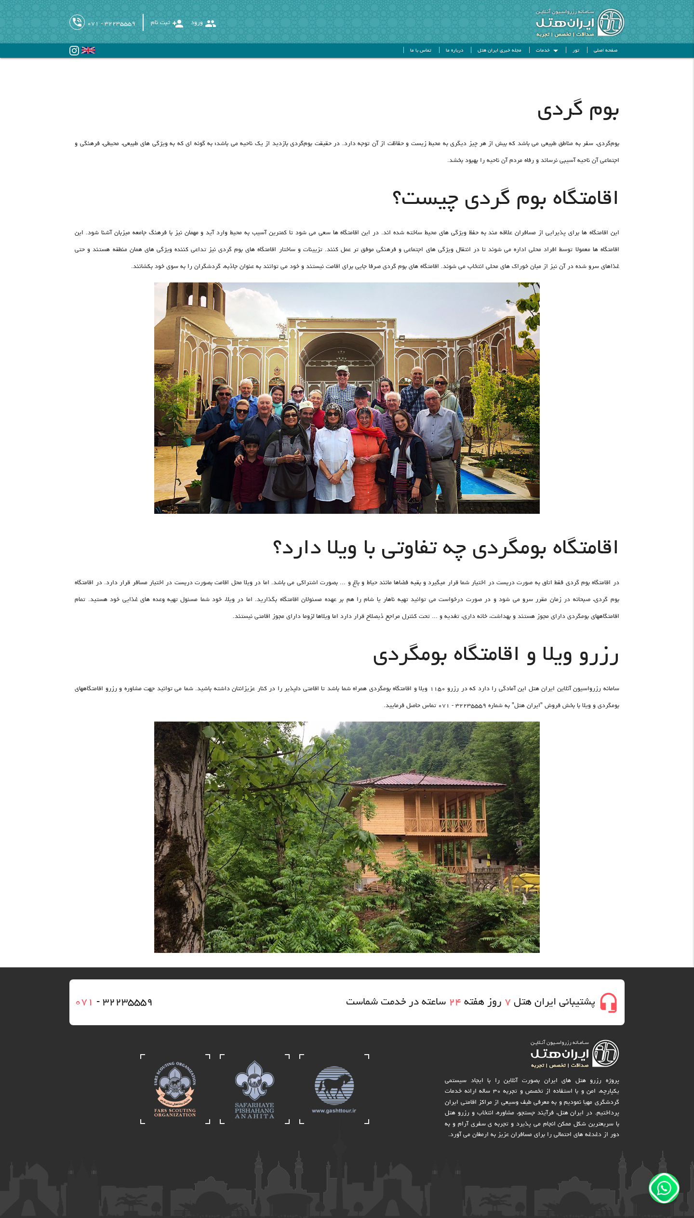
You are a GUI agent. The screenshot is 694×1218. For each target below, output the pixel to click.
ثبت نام (167, 23)
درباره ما (454, 51)
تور (576, 51)
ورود (203, 23)
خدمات (548, 50)
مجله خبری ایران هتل (499, 51)
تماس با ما (420, 51)
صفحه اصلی (605, 51)
